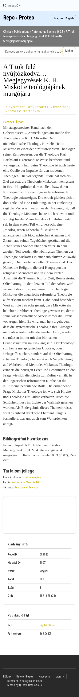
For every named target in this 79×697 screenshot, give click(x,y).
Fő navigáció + (11, 5)
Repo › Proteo (18, 17)
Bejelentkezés (24, 676)
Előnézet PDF (15, 107)
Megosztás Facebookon (22, 111)
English (70, 18)
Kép (30, 107)
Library (60, 676)
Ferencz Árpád (13, 122)
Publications (21, 32)
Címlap (7, 32)
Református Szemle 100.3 (47, 32)
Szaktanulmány (32, 477)
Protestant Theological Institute (24, 681)
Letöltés (41, 107)
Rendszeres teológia (27, 487)
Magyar (58, 18)
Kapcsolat (45, 676)
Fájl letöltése (47, 625)
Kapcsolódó (60, 107)
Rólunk (7, 676)
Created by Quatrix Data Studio (24, 685)
